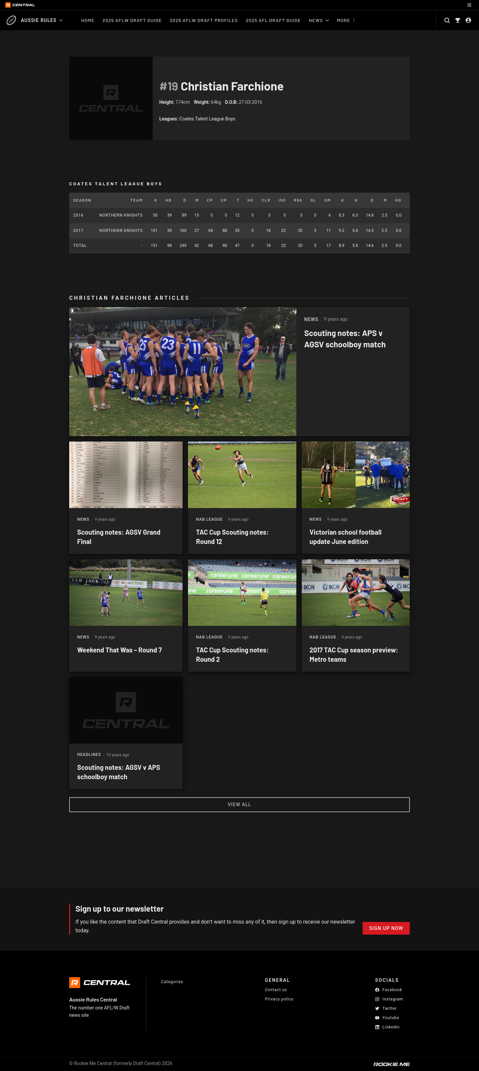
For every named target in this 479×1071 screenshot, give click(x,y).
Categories (172, 982)
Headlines (89, 755)
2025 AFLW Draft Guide (132, 20)
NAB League (209, 519)
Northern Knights (121, 215)
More (343, 20)
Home (87, 20)
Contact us (276, 989)
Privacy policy (279, 999)
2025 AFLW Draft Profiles (204, 20)
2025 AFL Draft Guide (273, 20)
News (319, 20)
